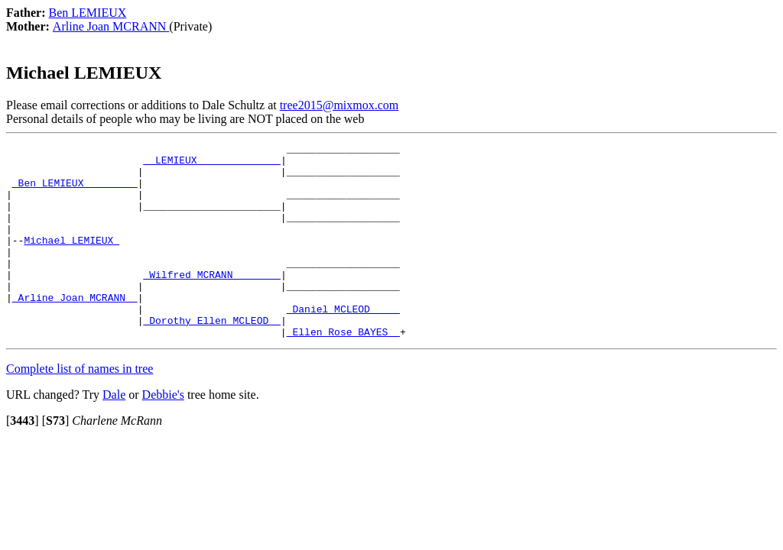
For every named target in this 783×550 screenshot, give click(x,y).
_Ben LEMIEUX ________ (75, 192)
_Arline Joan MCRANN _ (75, 329)
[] (22, 459)
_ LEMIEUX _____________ (211, 164)
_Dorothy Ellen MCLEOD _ (211, 357)
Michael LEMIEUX (71, 260)
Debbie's (163, 433)
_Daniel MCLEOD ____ (343, 343)
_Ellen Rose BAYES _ (343, 370)
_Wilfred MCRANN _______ (211, 302)
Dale (113, 433)
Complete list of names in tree (79, 407)
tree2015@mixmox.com (339, 105)
